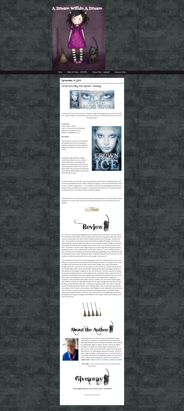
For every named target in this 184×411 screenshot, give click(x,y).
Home (60, 72)
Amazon (92, 364)
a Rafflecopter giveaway (92, 395)
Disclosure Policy (120, 72)
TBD (89, 366)
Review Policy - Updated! (100, 72)
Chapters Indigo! (115, 364)
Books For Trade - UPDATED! (77, 72)
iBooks (94, 366)
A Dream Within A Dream (77, 8)
